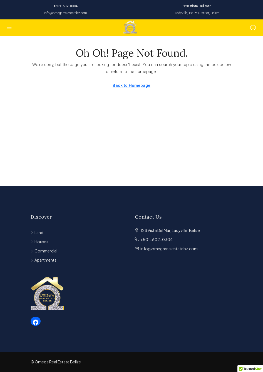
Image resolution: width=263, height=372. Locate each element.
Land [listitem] (37, 232)
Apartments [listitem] (43, 259)
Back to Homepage (131, 85)
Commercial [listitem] (44, 250)
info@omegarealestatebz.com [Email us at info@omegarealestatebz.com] (169, 248)
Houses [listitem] (39, 241)
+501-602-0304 (65, 6)
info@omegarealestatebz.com (65, 13)
